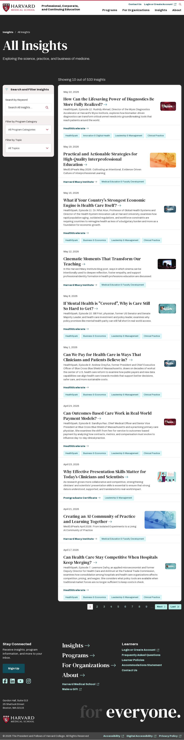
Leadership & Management (128, 135)
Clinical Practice (156, 135)
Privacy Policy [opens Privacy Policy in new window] (168, 736)
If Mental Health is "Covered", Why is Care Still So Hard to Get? (106, 305)
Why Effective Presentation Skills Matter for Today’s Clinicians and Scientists (104, 474)
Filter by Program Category (21, 121)
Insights (161, 10)
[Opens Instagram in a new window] (28, 681)
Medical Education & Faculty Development (123, 182)
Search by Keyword (16, 99)
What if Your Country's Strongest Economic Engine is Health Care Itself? (104, 202)
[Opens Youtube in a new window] (20, 681)
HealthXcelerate (74, 128)
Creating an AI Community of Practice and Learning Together (99, 518)
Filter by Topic (13, 140)
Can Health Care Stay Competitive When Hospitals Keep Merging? (110, 559)
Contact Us (134, 4)
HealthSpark (71, 135)
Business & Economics (94, 240)
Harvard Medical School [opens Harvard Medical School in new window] (78, 684)
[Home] (19, 8)
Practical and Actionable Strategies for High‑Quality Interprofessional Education (100, 159)
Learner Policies (133, 660)
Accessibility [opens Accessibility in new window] (111, 736)
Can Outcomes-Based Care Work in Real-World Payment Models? (107, 415)
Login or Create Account (158, 4)
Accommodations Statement (142, 665)
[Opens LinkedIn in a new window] (12, 681)
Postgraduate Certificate (80, 498)
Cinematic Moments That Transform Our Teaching (102, 261)
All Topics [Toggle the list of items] (14, 148)
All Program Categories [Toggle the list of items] (23, 129)
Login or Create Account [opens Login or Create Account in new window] (138, 649)
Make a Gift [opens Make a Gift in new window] (70, 689)
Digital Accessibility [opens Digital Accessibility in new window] (140, 736)
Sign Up (13, 668)
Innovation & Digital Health (96, 135)
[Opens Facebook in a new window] (5, 681)
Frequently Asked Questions (141, 655)
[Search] (180, 4)
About (176, 10)
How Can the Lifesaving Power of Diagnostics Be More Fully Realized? (108, 101)
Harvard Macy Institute (78, 182)
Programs (109, 10)
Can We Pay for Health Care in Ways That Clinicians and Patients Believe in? (102, 357)
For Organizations (135, 10)
